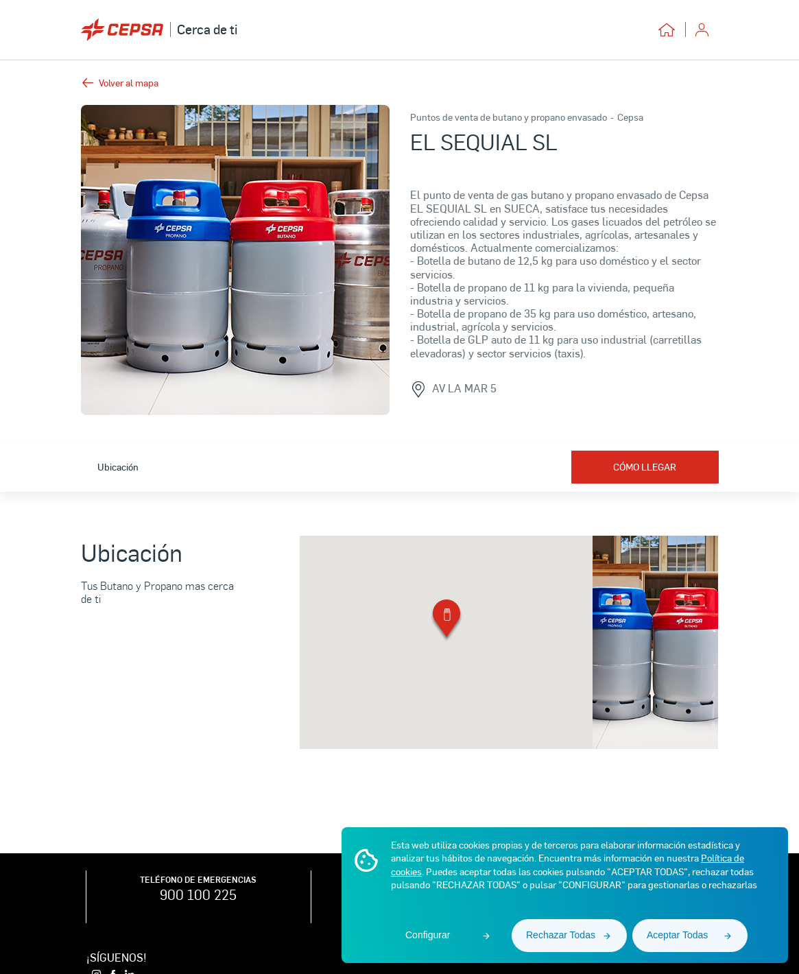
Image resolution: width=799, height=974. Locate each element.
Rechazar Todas (560, 934)
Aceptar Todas (677, 934)
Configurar (427, 934)
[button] (446, 621)
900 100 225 (198, 894)
